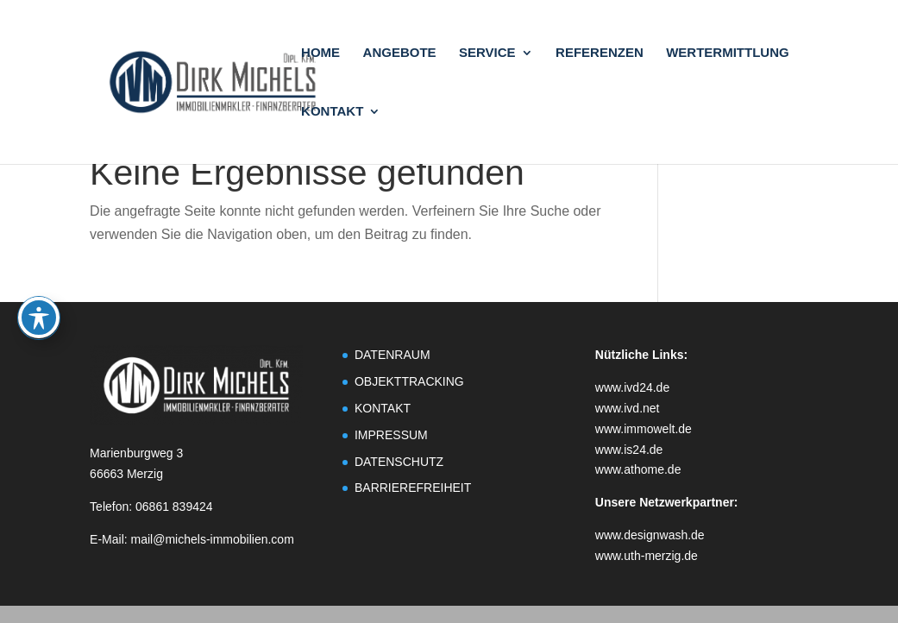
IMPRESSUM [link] (391, 435)
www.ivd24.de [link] (632, 387)
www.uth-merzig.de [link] (646, 556)
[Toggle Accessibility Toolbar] (39, 253)
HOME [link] (320, 53)
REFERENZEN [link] (600, 53)
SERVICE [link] (487, 53)
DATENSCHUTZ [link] (399, 462)
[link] (239, 80)
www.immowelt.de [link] (643, 429)
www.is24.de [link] (629, 449)
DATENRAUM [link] (392, 355)
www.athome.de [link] (638, 469)
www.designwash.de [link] (650, 535)
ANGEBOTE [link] (399, 53)
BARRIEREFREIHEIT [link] (413, 487)
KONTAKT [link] (332, 111)
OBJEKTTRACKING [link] (409, 381)
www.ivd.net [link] (627, 408)
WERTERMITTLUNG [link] (727, 53)
